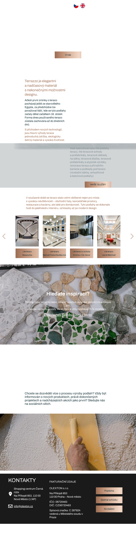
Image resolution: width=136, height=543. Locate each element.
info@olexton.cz (23, 506)
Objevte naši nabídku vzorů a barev (68, 314)
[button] (10, 236)
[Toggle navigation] (125, 5)
